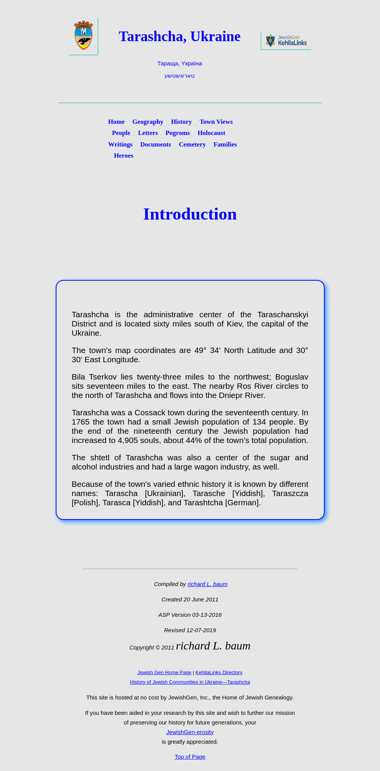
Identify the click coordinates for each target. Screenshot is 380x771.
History (181, 121)
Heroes (123, 155)
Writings (120, 144)
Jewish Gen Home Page (164, 672)
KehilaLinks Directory (219, 672)
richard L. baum (207, 584)
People (121, 133)
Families (225, 144)
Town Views (215, 121)
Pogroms (178, 133)
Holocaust (211, 133)
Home (116, 121)
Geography (148, 121)
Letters (148, 133)
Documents (155, 144)
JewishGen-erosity (190, 732)
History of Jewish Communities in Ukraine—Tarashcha (190, 682)
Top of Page (190, 756)
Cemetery (192, 144)
